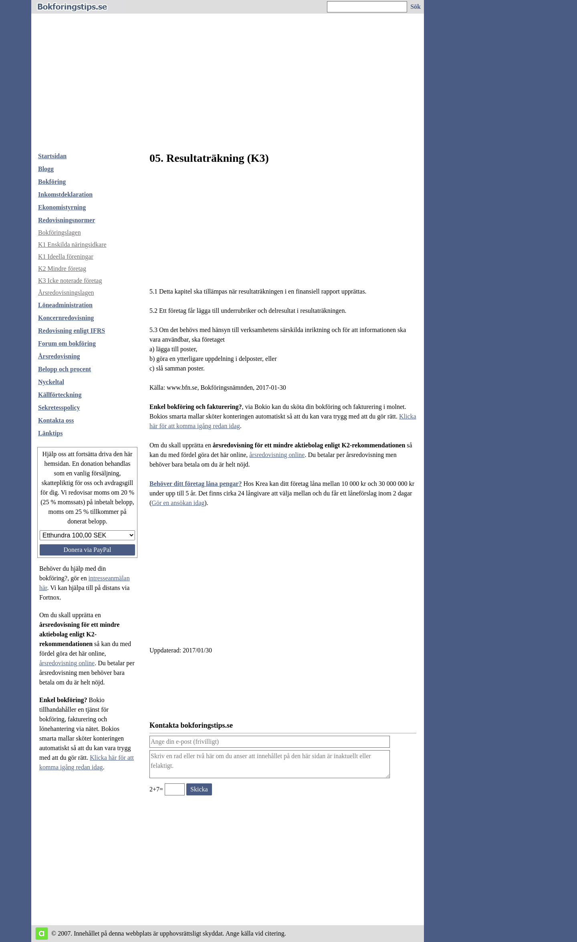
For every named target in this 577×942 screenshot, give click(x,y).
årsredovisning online (67, 663)
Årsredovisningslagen (66, 292)
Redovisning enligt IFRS (71, 330)
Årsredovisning (59, 356)
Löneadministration (65, 305)
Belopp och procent (64, 369)
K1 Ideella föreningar (65, 256)
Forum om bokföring (67, 343)
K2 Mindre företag (62, 268)
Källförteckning (59, 394)
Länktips (50, 433)
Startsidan (52, 156)
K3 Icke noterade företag (70, 280)
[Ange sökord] (367, 6)
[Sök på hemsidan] (416, 7)
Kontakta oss (56, 420)
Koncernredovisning (66, 317)
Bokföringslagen (59, 232)
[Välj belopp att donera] (87, 535)
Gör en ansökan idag (177, 502)
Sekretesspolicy (59, 407)
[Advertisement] (227, 86)
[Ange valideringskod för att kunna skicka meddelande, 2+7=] (175, 789)
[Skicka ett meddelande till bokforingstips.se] (199, 789)
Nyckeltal (51, 381)
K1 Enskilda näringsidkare (72, 244)
